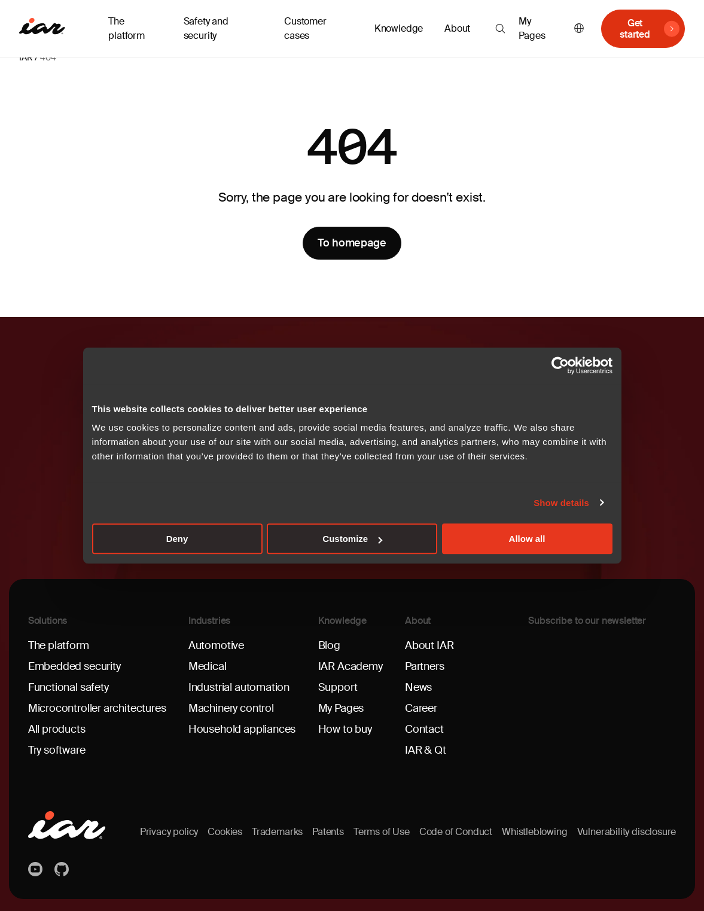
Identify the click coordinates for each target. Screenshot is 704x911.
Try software (57, 750)
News (418, 687)
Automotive (216, 645)
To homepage (352, 243)
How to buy (345, 729)
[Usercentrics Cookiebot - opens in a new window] (560, 365)
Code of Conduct (455, 831)
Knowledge (342, 620)
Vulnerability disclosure (626, 831)
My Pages (532, 28)
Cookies (225, 831)
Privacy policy (169, 831)
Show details (561, 503)
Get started (635, 29)
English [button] (579, 29)
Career (421, 708)
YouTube (36, 869)
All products (57, 729)
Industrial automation (238, 687)
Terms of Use (381, 831)
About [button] (457, 28)
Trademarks (277, 831)
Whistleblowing (534, 831)
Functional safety (68, 687)
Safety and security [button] (206, 28)
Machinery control (231, 708)
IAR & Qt (425, 750)
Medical (207, 666)
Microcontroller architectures (97, 708)
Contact (424, 729)
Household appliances (241, 729)
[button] (500, 28)
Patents (328, 831)
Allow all (527, 539)
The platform (58, 645)
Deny (177, 539)
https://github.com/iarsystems (62, 869)
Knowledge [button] (398, 28)
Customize (352, 539)
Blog (329, 645)
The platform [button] (126, 28)
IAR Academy (350, 666)
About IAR (429, 645)
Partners (424, 666)
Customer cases (305, 28)
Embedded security (74, 666)
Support (338, 687)
